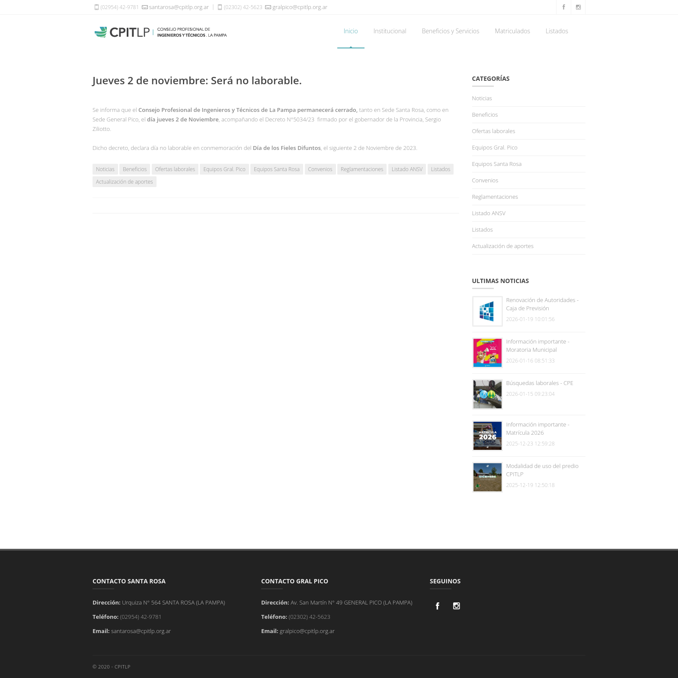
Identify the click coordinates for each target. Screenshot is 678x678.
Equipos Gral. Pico (224, 169)
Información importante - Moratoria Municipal (538, 345)
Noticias (105, 169)
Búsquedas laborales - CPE (540, 383)
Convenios (320, 169)
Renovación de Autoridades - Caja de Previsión (542, 304)
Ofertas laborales (175, 169)
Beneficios (135, 169)
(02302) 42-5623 (239, 7)
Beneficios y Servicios (451, 31)
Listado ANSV (407, 169)
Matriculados (512, 31)
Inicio (351, 31)
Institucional (390, 31)
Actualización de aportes (124, 181)
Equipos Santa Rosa (277, 169)
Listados (557, 31)
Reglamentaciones (362, 169)
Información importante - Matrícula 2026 (538, 428)
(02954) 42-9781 (116, 7)
